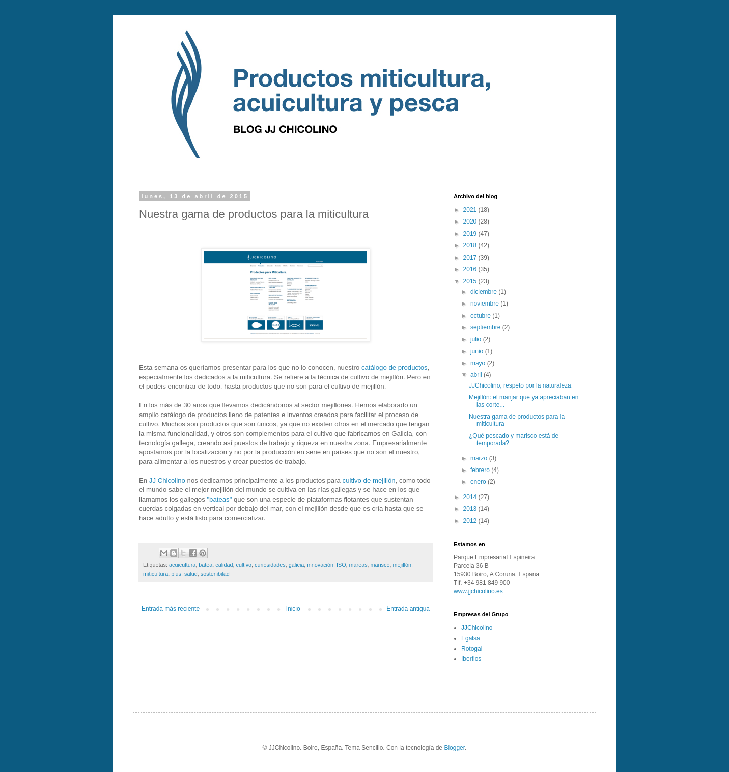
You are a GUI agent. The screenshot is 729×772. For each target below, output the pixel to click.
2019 (471, 233)
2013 (471, 508)
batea (205, 565)
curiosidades (270, 565)
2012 (471, 521)
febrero (480, 470)
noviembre (485, 303)
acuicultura (182, 565)
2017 (471, 257)
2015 (471, 281)
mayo (478, 363)
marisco (380, 565)
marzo (479, 458)
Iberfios (471, 659)
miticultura (155, 574)
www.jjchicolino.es (478, 591)
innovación (320, 565)
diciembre (484, 291)
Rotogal (471, 648)
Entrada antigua (408, 608)
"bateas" (219, 499)
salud (191, 574)
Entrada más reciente (171, 608)
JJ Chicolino (167, 480)
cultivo (244, 565)
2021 (471, 209)
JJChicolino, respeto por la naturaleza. (521, 385)
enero (479, 481)
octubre (481, 315)
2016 (471, 269)
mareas (358, 565)
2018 (471, 245)
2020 (471, 221)
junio (477, 351)
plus (176, 574)
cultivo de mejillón (369, 480)
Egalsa (470, 638)
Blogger (454, 747)
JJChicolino (476, 627)
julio (476, 339)
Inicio (293, 608)
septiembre (486, 327)
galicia (296, 565)
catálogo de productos (394, 367)
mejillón (401, 565)
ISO (341, 565)
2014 (471, 497)
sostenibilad (215, 574)
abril (477, 374)
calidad (224, 565)
